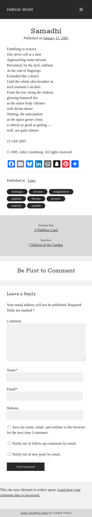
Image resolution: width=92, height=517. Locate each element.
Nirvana (36, 198)
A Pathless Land (46, 230)
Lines (32, 180)
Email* (12, 389)
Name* (12, 370)
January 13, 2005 (55, 38)
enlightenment (61, 191)
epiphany (16, 198)
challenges (17, 191)
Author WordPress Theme (34, 513)
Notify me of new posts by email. (36, 454)
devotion (38, 191)
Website (12, 408)
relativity (16, 205)
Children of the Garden (46, 245)
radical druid (20, 9)
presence (56, 198)
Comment (14, 321)
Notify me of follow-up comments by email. (44, 443)
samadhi (36, 205)
